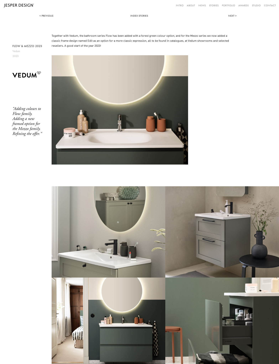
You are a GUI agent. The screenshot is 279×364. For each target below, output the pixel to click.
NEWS (202, 5)
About (191, 5)
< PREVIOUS (46, 15)
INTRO (180, 5)
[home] (18, 5)
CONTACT (270, 5)
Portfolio (228, 5)
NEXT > (232, 15)
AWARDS (243, 5)
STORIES (214, 5)
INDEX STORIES (139, 15)
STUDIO (256, 5)
